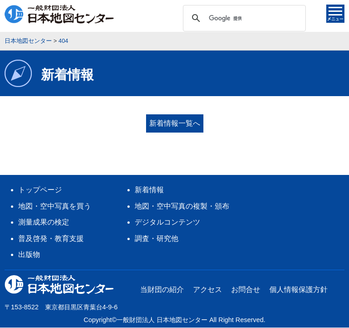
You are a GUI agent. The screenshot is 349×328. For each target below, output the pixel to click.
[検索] (243, 18)
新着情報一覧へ (174, 123)
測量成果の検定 (43, 207)
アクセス (207, 274)
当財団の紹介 (162, 274)
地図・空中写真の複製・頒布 (182, 191)
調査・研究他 (156, 223)
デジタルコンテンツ (167, 207)
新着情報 (149, 175)
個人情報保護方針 (298, 274)
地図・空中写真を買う (54, 191)
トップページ (40, 175)
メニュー (335, 14)
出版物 (29, 239)
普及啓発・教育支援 (51, 223)
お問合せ (245, 274)
